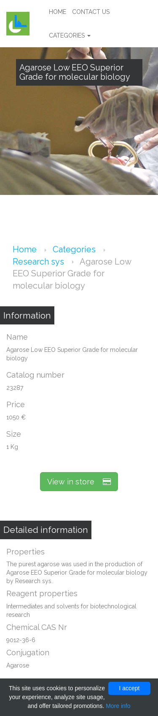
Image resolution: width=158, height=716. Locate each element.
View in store (79, 481)
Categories (70, 35)
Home (57, 11)
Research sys (39, 262)
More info (118, 705)
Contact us (91, 11)
